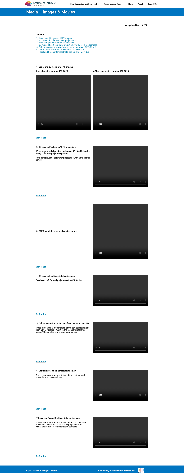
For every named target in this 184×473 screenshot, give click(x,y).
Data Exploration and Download (84, 4)
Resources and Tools (114, 4)
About (140, 4)
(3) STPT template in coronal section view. (55, 42)
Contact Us (152, 4)
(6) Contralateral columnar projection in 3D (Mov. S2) (60, 49)
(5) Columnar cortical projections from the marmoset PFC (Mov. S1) (67, 47)
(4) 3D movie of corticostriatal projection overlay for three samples (66, 45)
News (130, 4)
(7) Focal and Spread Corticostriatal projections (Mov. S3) (62, 52)
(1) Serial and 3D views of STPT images (54, 38)
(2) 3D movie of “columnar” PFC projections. (56, 40)
